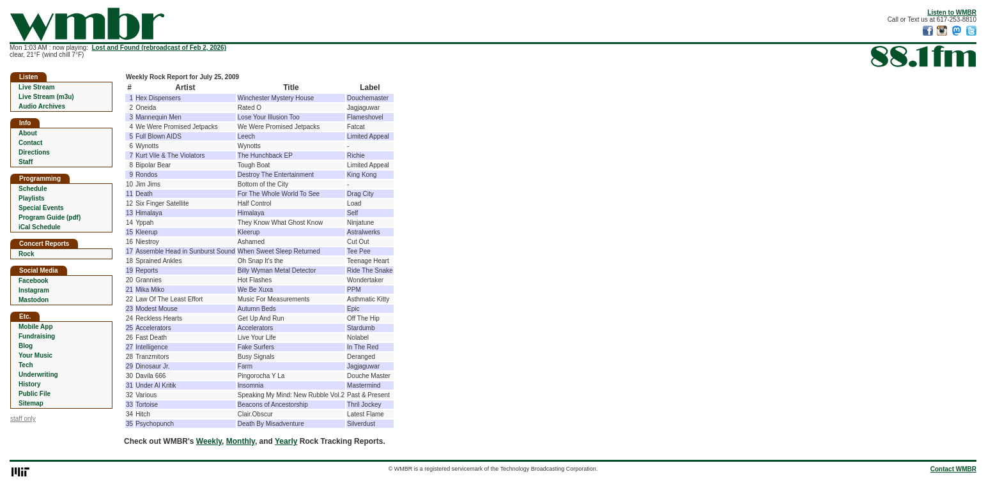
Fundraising (37, 336)
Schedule (33, 188)
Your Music (35, 355)
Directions (34, 152)
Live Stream (37, 87)
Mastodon (34, 299)
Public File (34, 393)
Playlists (32, 198)
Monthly (240, 441)
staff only (23, 418)
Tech (26, 364)
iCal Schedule (40, 227)
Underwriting (38, 374)
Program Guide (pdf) (50, 217)
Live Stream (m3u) (46, 96)
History (29, 384)
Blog (26, 345)
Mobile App (36, 326)
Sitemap (31, 403)
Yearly (286, 441)
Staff (26, 161)
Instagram (34, 290)
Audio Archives (42, 106)
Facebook (34, 280)
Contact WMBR (953, 469)
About (28, 133)
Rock (26, 253)
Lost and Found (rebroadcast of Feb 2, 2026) (158, 47)
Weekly (209, 441)
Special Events (41, 207)
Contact (30, 142)
